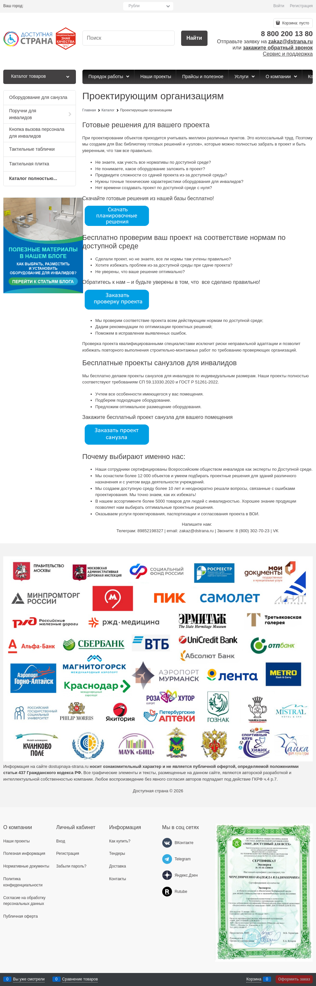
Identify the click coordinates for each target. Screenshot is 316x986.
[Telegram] (167, 859)
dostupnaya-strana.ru (69, 766)
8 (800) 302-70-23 (252, 530)
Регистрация (301, 6)
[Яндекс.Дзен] (167, 875)
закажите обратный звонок (278, 47)
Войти (278, 6)
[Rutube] (167, 891)
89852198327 (150, 530)
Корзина (253, 979)
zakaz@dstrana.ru (290, 41)
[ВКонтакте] (167, 843)
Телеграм (125, 530)
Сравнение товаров (80, 979)
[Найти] (194, 38)
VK (276, 530)
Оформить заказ (294, 979)
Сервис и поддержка (288, 54)
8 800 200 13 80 (287, 34)
